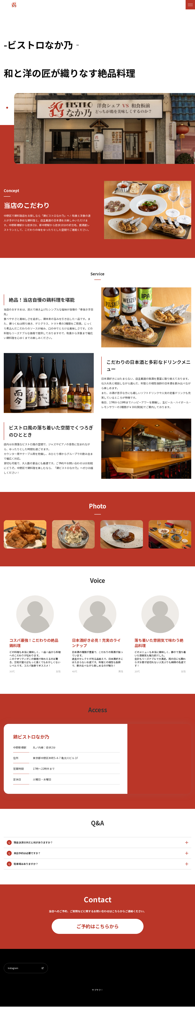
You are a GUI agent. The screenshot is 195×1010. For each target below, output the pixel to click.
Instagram (15, 969)
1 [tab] (7, 108)
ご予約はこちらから (97, 926)
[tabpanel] (104, 128)
